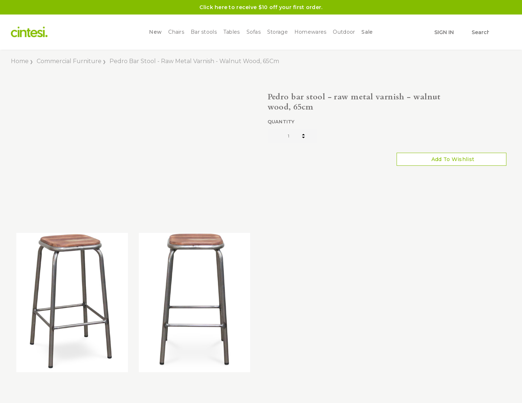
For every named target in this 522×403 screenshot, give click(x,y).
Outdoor (344, 32)
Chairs (176, 32)
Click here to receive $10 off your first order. (260, 7)
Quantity (281, 121)
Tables (231, 32)
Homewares (310, 32)
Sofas (253, 32)
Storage (277, 32)
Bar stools (204, 32)
